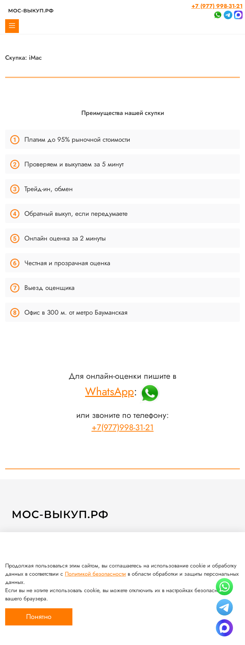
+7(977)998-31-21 (123, 427)
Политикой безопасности (95, 574)
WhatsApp (109, 391)
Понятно (38, 617)
